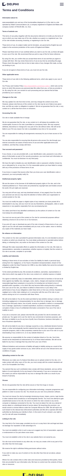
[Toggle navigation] (62, 4)
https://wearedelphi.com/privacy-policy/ (37, 86)
